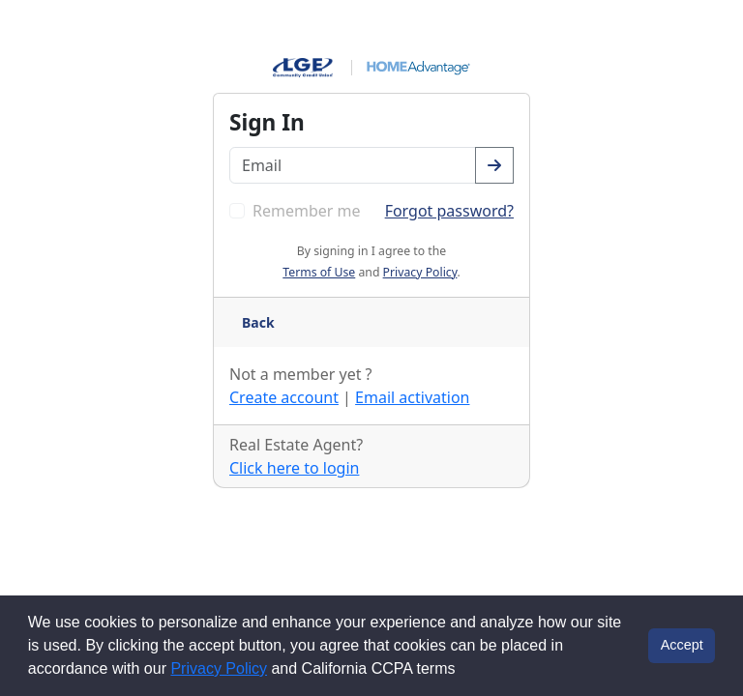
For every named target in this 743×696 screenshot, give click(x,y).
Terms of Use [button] (318, 272)
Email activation (412, 397)
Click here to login (294, 467)
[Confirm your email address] (494, 165)
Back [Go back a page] (258, 322)
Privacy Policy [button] (420, 272)
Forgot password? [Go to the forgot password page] (449, 210)
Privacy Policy (218, 668)
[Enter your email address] (352, 165)
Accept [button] (682, 644)
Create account (284, 397)
